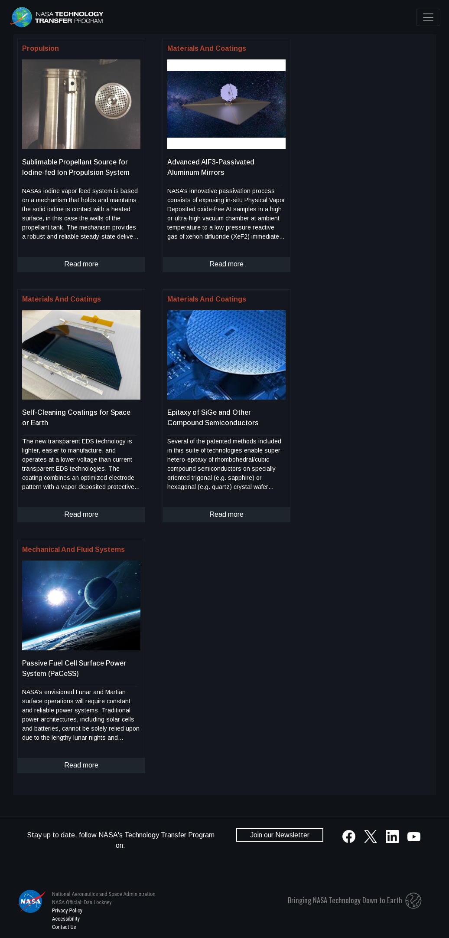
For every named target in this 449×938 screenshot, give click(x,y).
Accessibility (66, 918)
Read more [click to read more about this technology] (81, 264)
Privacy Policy (67, 910)
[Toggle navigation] (428, 17)
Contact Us (64, 927)
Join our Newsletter (279, 835)
